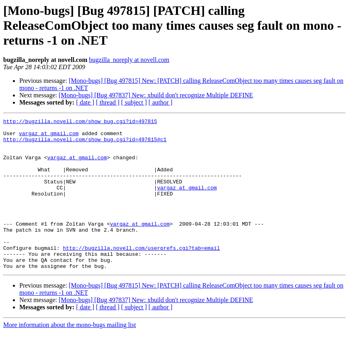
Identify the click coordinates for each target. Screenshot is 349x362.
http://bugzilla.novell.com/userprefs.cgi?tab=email (141, 274)
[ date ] (85, 102)
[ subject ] (134, 102)
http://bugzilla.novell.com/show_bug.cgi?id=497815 (80, 122)
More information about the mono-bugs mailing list (69, 355)
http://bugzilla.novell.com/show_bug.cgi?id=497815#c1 (85, 144)
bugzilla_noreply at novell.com (129, 59)
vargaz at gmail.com (48, 136)
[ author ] (161, 102)
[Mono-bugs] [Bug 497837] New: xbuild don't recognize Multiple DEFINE (156, 95)
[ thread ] (108, 102)
